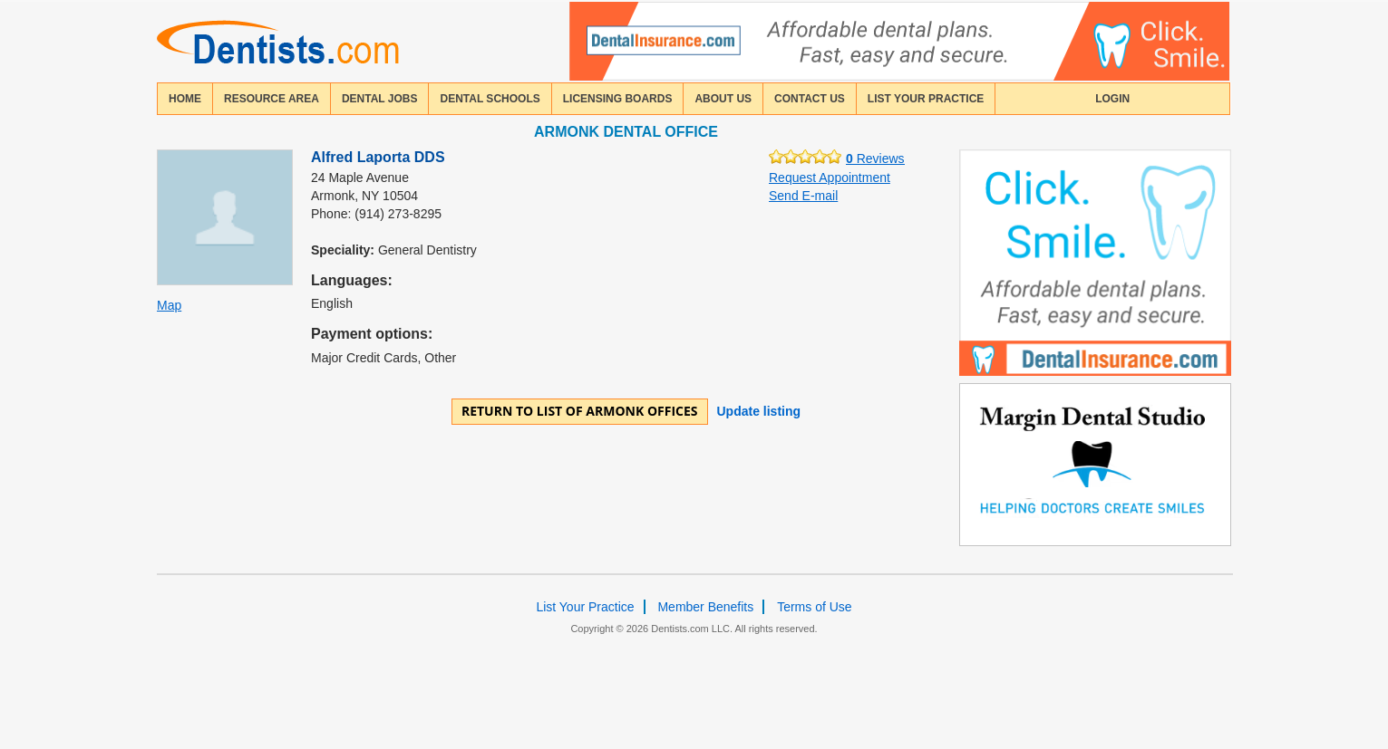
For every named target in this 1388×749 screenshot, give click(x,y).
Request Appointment (829, 177)
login (1112, 98)
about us (723, 98)
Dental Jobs (380, 98)
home (185, 98)
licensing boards (618, 98)
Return (579, 410)
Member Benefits (705, 607)
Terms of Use (814, 607)
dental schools (489, 98)
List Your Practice (926, 98)
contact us (809, 98)
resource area (271, 98)
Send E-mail (803, 195)
